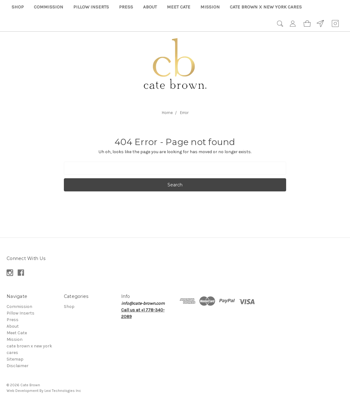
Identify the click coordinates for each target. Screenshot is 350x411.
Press (126, 7)
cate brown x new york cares (266, 7)
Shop (18, 7)
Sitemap (15, 359)
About (150, 7)
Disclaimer (17, 365)
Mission (210, 7)
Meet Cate (178, 7)
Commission (48, 7)
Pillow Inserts (91, 7)
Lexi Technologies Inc (62, 390)
